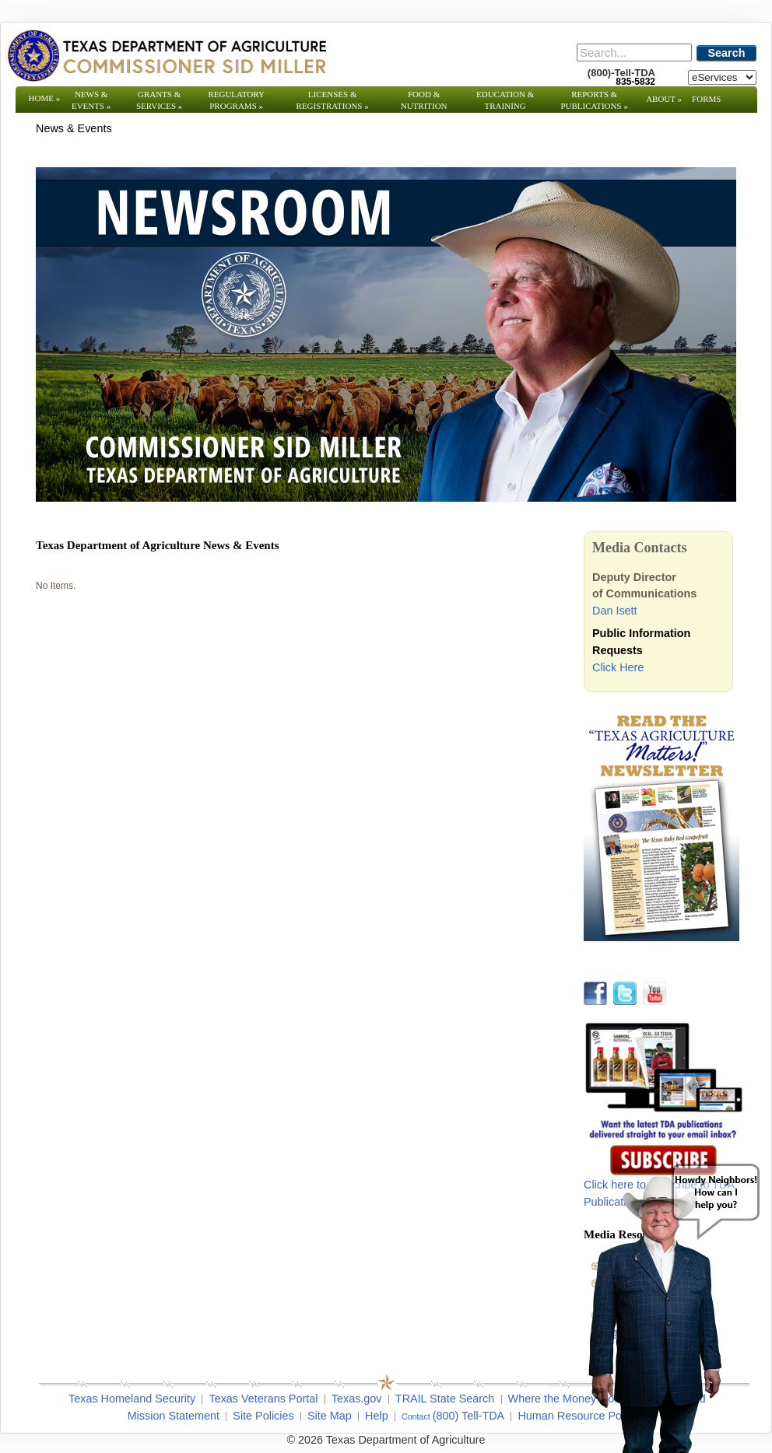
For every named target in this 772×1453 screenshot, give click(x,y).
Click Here (618, 667)
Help (376, 1415)
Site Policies (263, 1415)
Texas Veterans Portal (263, 1398)
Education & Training (505, 99)
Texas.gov (357, 1398)
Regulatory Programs (236, 99)
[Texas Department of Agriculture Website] (166, 55)
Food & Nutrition (424, 99)
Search (727, 53)
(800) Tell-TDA (469, 1415)
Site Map (329, 1415)
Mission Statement (173, 1415)
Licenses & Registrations (333, 99)
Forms (706, 98)
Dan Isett (614, 610)
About (664, 98)
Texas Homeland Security (131, 1398)
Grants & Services (159, 99)
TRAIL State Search (444, 1398)
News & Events (91, 99)
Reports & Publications (593, 99)
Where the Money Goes (567, 1398)
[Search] (634, 52)
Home (45, 98)
